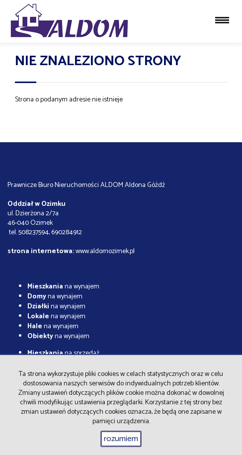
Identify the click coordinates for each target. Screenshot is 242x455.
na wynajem (63, 286)
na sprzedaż (63, 353)
